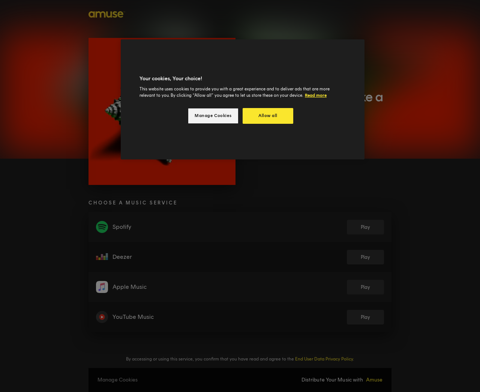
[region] (242, 99)
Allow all (268, 115)
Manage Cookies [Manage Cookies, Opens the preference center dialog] (213, 115)
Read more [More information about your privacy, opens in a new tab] (316, 95)
